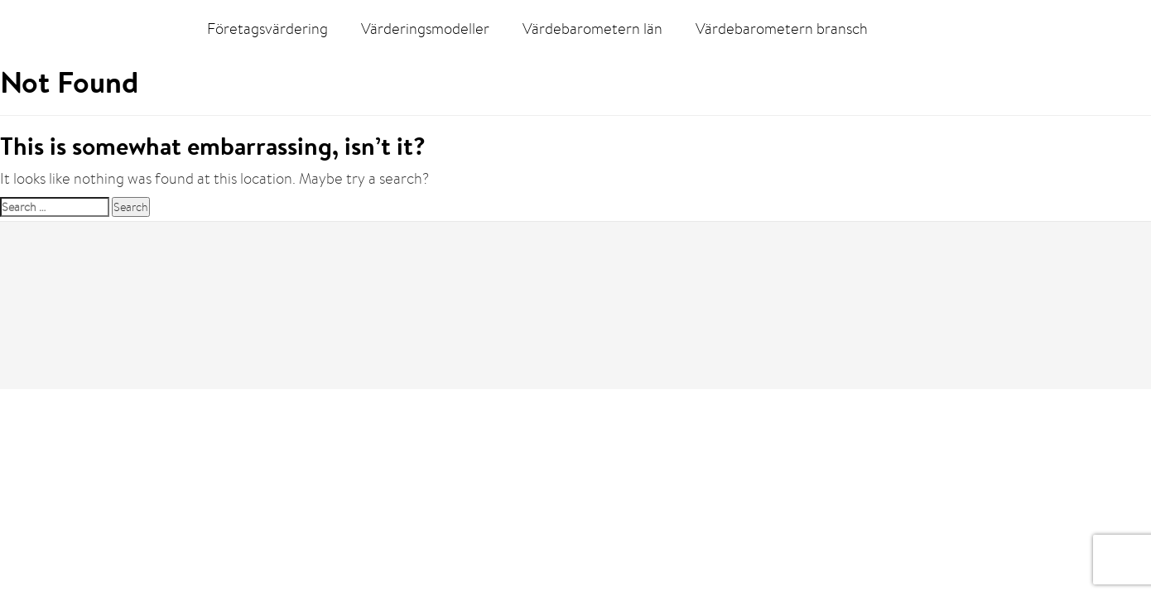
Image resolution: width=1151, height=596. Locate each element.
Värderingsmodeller (425, 28)
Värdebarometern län (592, 28)
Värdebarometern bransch (782, 28)
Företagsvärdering (267, 28)
